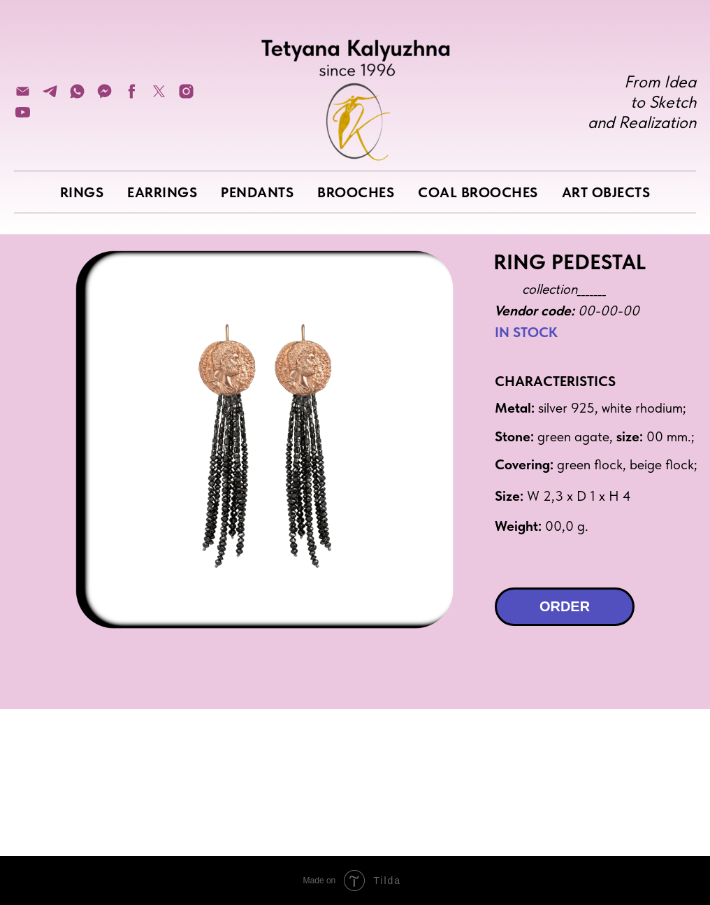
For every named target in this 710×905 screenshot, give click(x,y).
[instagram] (186, 96)
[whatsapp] (77, 96)
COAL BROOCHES (478, 192)
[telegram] (50, 96)
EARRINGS (162, 192)
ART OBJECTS (606, 192)
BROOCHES (355, 192)
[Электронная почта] (22, 96)
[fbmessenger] (104, 96)
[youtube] (22, 117)
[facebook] (131, 96)
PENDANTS (257, 192)
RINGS (82, 192)
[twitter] (159, 96)
